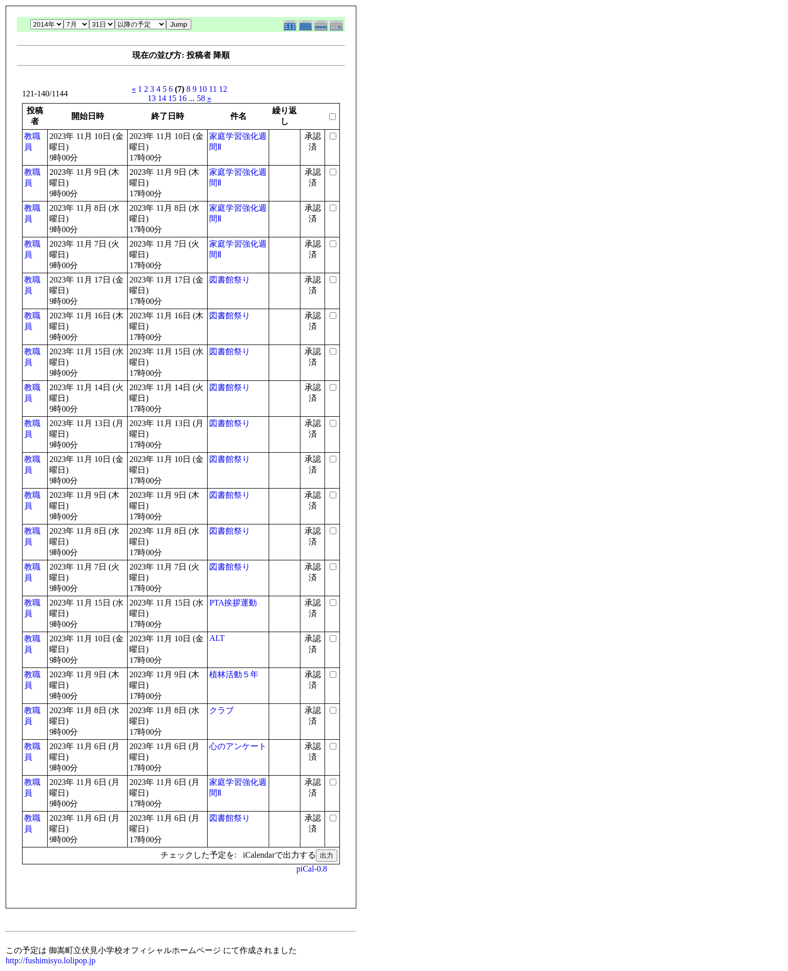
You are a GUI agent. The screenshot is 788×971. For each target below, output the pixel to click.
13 (152, 98)
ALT (217, 638)
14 (162, 98)
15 (172, 98)
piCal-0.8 (311, 868)
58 (201, 98)
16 (182, 98)
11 (213, 89)
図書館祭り (229, 279)
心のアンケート (238, 746)
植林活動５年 (233, 674)
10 (203, 89)
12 (223, 89)
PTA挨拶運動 (233, 602)
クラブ (221, 710)
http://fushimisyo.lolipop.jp (50, 960)
